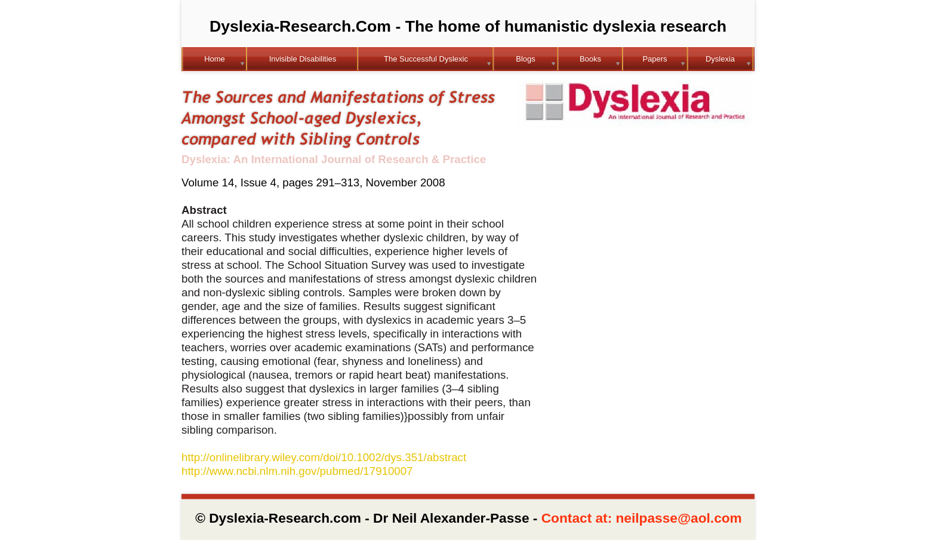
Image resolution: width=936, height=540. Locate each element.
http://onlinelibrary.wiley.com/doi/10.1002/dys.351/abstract (323, 457)
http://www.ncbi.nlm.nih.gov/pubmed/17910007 (297, 471)
